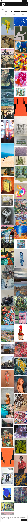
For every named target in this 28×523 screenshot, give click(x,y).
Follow (20, 11)
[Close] (26, 516)
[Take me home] (1, 1)
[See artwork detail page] (7, 26)
